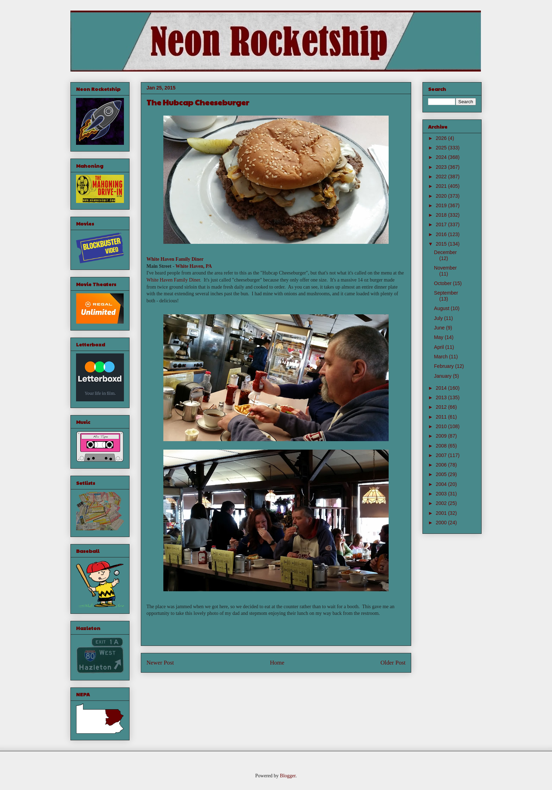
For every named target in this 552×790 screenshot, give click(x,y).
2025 (442, 147)
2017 (442, 224)
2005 (442, 474)
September (446, 293)
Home (277, 662)
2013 (442, 397)
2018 (442, 215)
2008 (442, 446)
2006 (442, 465)
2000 (442, 522)
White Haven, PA (193, 266)
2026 (442, 138)
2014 (442, 388)
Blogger (287, 775)
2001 (442, 513)
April (439, 347)
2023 (442, 167)
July (439, 318)
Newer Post (160, 662)
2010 (442, 426)
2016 (442, 234)
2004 (442, 484)
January (443, 376)
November (445, 268)
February (444, 366)
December (445, 252)
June (440, 328)
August (442, 308)
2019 (442, 205)
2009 (442, 436)
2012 (442, 407)
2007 (442, 455)
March (441, 356)
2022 (442, 176)
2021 (442, 186)
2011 (442, 417)
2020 (442, 196)
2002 (442, 503)
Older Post (393, 662)
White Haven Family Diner (174, 259)
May (439, 337)
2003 (442, 493)
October (443, 283)
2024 (442, 157)
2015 (442, 244)
